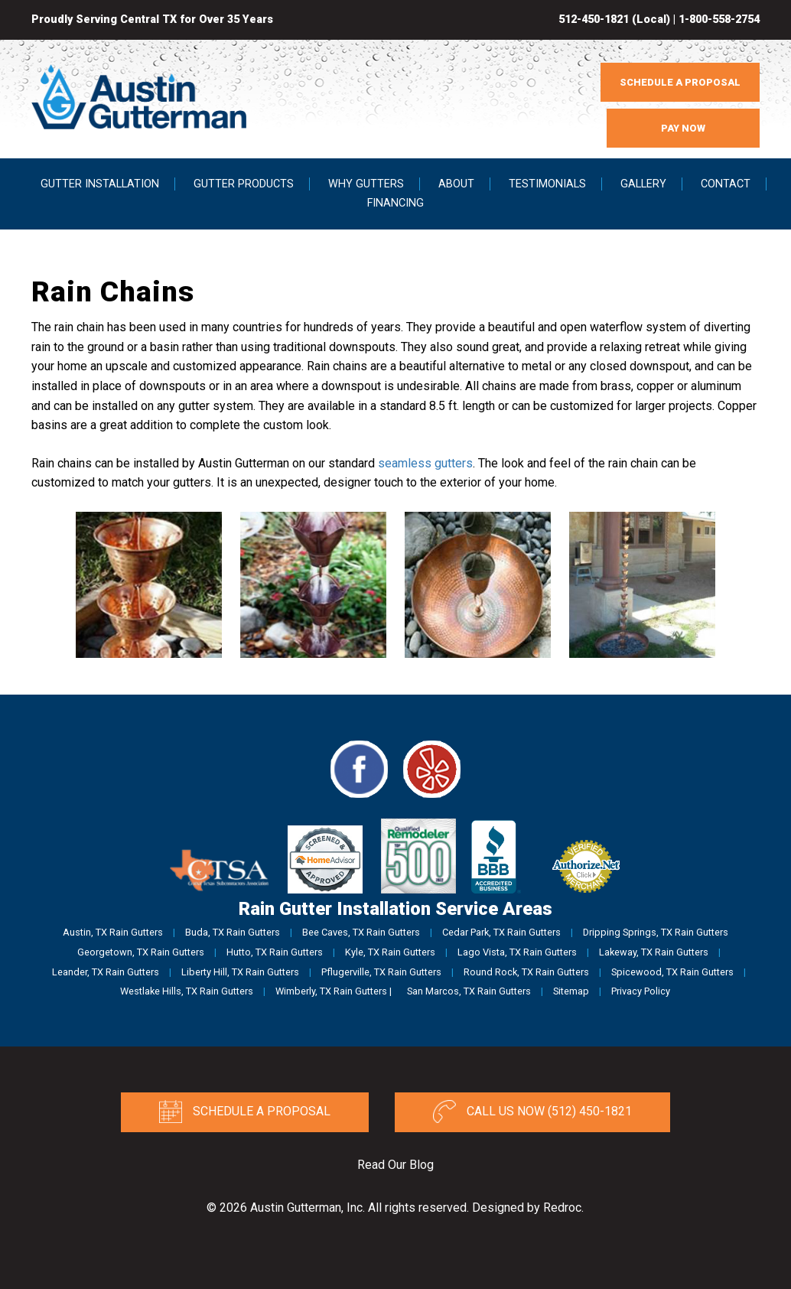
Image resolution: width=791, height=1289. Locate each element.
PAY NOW (683, 128)
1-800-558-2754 (719, 19)
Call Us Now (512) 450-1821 (532, 1111)
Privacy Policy (640, 991)
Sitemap (571, 991)
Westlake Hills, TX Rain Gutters (186, 991)
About (456, 183)
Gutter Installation (100, 183)
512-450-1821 (593, 19)
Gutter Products (244, 183)
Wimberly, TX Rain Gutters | (333, 991)
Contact (725, 183)
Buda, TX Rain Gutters (232, 932)
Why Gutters (366, 183)
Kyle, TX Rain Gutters (390, 952)
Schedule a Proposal (244, 1111)
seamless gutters (425, 463)
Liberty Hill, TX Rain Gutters (240, 972)
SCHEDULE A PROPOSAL (680, 82)
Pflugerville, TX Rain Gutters (381, 972)
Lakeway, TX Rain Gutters (653, 952)
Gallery (643, 183)
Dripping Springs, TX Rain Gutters (655, 932)
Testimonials (547, 183)
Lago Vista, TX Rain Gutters (517, 952)
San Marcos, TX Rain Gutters (469, 991)
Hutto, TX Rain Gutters (274, 952)
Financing (395, 203)
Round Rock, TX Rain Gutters (526, 972)
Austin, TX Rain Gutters (113, 932)
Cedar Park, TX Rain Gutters (501, 932)
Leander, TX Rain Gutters (105, 972)
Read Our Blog (395, 1164)
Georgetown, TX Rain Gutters (140, 952)
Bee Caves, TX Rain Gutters (361, 932)
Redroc (562, 1207)
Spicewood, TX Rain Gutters (672, 972)
